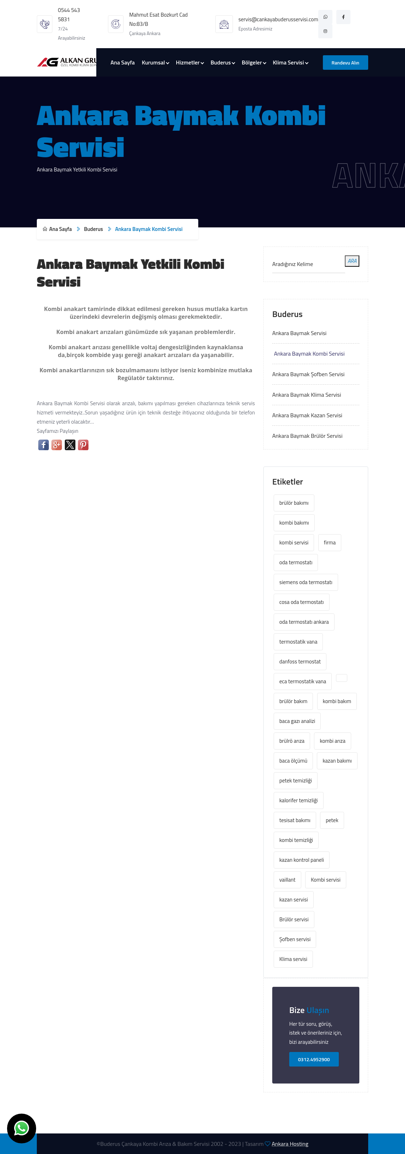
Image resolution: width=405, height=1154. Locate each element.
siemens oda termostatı (305, 582)
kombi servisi (293, 542)
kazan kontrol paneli (301, 860)
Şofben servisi (294, 939)
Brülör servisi (294, 919)
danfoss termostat (300, 661)
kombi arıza (332, 741)
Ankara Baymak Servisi (299, 333)
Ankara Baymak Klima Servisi (306, 394)
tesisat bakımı (294, 820)
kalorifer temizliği (298, 800)
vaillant (287, 880)
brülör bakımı (294, 503)
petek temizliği (295, 780)
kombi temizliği (296, 840)
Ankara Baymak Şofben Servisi (308, 374)
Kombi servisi (326, 880)
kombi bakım (337, 701)
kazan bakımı (337, 761)
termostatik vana (298, 642)
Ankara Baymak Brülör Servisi (307, 435)
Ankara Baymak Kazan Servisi (307, 415)
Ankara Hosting (290, 1143)
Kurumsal (153, 62)
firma (330, 542)
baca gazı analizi (297, 721)
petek (332, 820)
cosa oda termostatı (301, 602)
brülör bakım (293, 701)
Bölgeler (252, 62)
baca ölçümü (293, 761)
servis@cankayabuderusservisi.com (278, 19)
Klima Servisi (288, 62)
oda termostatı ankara (304, 622)
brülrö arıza (291, 741)
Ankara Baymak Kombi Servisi (309, 353)
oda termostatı (295, 562)
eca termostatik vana (302, 681)
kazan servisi (293, 899)
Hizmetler (188, 62)
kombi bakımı (294, 523)
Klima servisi (293, 959)
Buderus (221, 62)
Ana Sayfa (122, 62)
